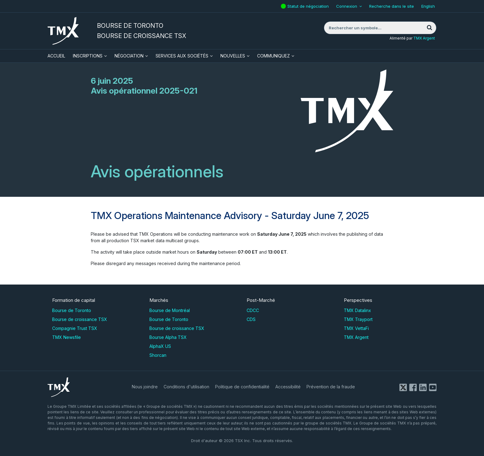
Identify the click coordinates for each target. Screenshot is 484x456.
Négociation (129, 55)
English (428, 6)
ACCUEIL (56, 55)
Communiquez (273, 55)
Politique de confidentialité (242, 386)
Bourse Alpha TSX (168, 337)
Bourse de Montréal (169, 310)
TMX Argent (424, 38)
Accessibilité (288, 386)
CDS (251, 319)
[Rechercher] (429, 28)
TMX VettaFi (356, 328)
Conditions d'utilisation (186, 386)
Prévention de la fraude (331, 386)
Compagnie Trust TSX (74, 328)
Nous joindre (145, 386)
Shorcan (157, 355)
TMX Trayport (358, 319)
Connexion (346, 6)
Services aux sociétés (182, 55)
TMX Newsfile (66, 337)
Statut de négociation (308, 4)
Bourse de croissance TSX (79, 319)
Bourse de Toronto (71, 310)
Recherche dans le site (391, 6)
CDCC (253, 310)
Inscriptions (87, 55)
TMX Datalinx (357, 310)
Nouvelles (232, 55)
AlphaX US (160, 346)
